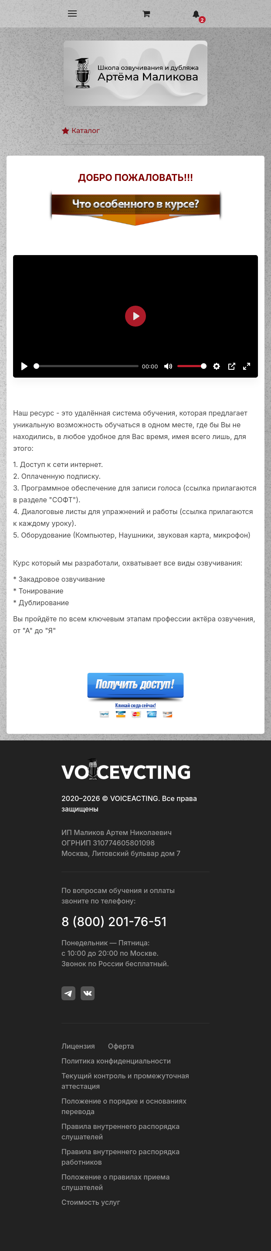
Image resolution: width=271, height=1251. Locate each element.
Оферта (121, 1046)
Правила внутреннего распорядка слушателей (120, 1131)
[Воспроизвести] (24, 366)
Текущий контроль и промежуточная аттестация (125, 1081)
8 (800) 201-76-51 (113, 921)
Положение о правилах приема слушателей (115, 1182)
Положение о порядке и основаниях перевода (123, 1106)
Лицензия (78, 1046)
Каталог (80, 130)
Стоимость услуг (90, 1202)
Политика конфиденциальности (116, 1061)
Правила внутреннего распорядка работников (120, 1156)
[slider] (86, 366)
